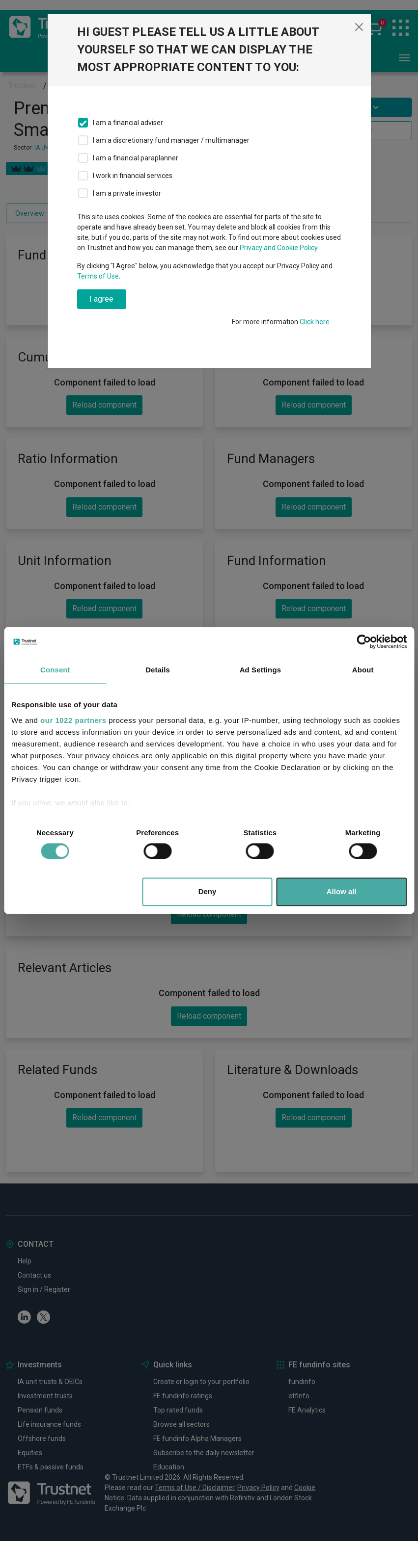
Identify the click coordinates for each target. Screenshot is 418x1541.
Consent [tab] (55, 670)
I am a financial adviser (128, 123)
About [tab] (363, 670)
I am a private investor (127, 193)
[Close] (359, 27)
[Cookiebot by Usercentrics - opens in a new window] (364, 641)
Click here (315, 322)
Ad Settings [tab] (260, 670)
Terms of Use (98, 276)
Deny (207, 892)
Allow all (342, 892)
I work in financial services (132, 175)
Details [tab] (157, 670)
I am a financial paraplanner (135, 158)
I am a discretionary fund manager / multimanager (171, 140)
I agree (101, 299)
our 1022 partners (73, 720)
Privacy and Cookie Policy (279, 248)
